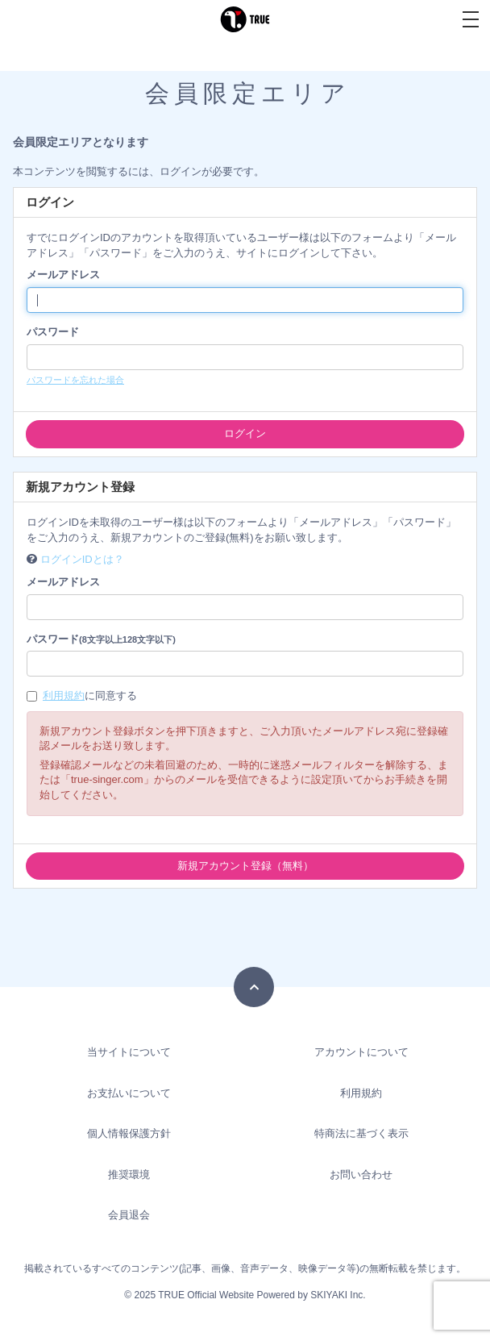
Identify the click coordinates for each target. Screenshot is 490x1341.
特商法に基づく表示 (361, 1133)
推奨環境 (129, 1174)
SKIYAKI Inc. (337, 1295)
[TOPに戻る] (254, 987)
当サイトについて (129, 1052)
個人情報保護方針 (129, 1133)
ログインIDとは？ (82, 559)
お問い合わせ (361, 1174)
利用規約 (64, 695)
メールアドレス (63, 275)
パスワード (53, 332)
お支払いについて (129, 1093)
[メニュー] (470, 19)
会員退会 (129, 1215)
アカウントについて (361, 1052)
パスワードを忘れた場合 (75, 380)
